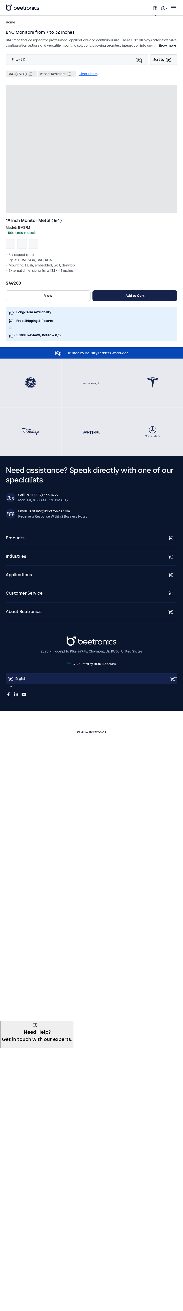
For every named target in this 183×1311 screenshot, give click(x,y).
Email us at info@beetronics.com (44, 511)
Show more (167, 45)
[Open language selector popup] (91, 678)
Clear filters (88, 74)
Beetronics (75, 639)
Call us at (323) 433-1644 (38, 495)
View (48, 295)
